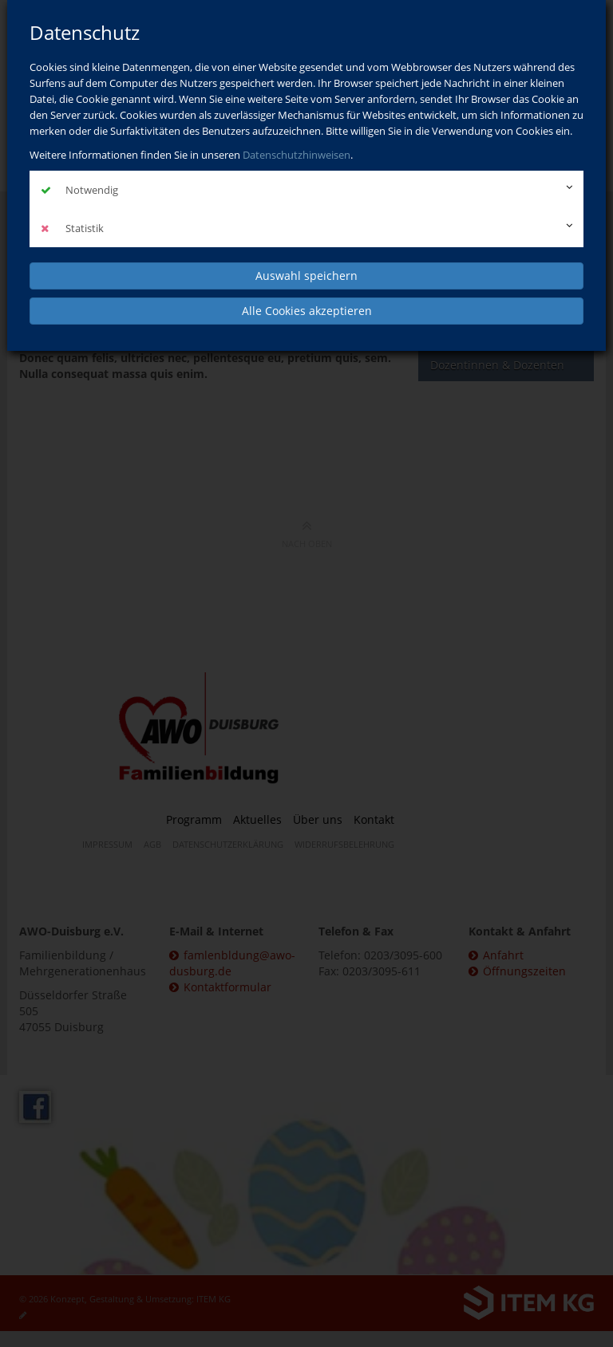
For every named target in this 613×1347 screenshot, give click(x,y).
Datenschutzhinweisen (296, 155)
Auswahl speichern (306, 275)
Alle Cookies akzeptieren (307, 310)
